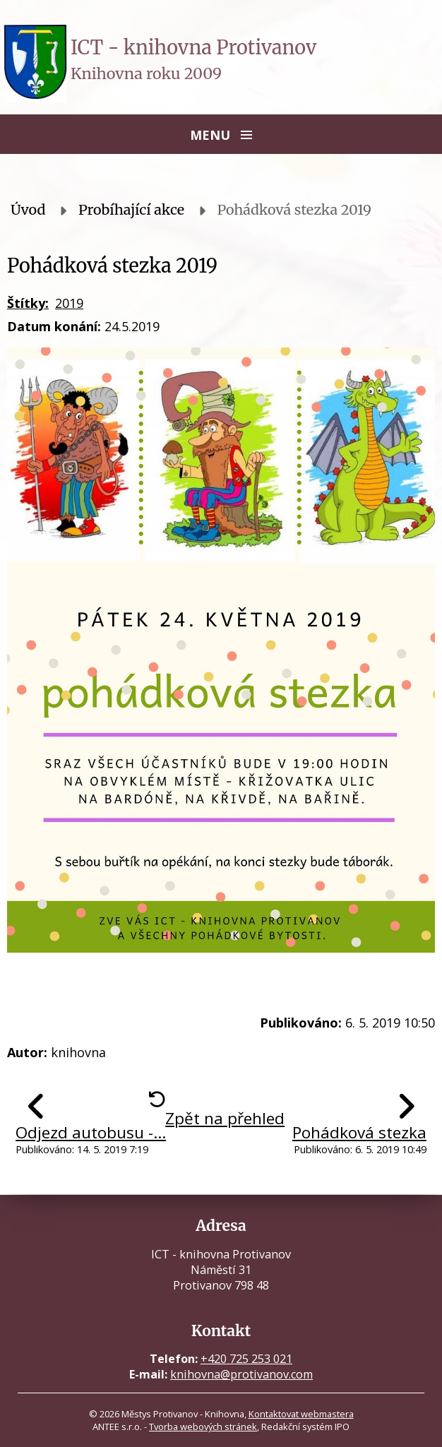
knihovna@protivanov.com (241, 1374)
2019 (69, 302)
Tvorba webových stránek (203, 1426)
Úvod (28, 209)
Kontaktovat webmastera (301, 1413)
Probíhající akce (131, 209)
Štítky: (28, 302)
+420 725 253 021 (246, 1358)
